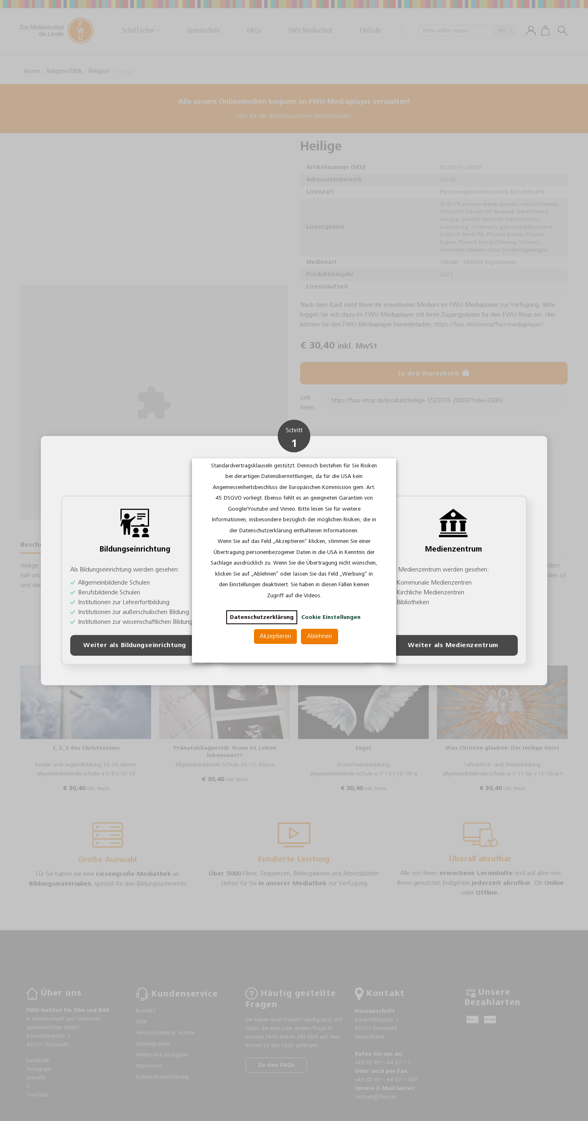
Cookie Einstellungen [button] (331, 617)
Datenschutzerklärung (262, 617)
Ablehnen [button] (319, 636)
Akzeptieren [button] (275, 636)
